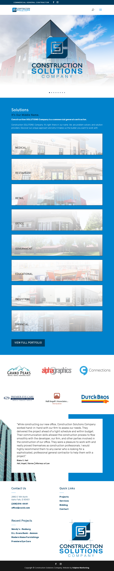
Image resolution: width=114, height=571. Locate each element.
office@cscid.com (20, 507)
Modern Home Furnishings (25, 537)
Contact (64, 509)
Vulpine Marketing (80, 567)
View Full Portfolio (28, 342)
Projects (64, 497)
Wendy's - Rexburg (21, 529)
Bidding (64, 505)
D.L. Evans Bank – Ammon (24, 533)
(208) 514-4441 (19, 503)
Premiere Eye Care (21, 541)
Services (64, 501)
